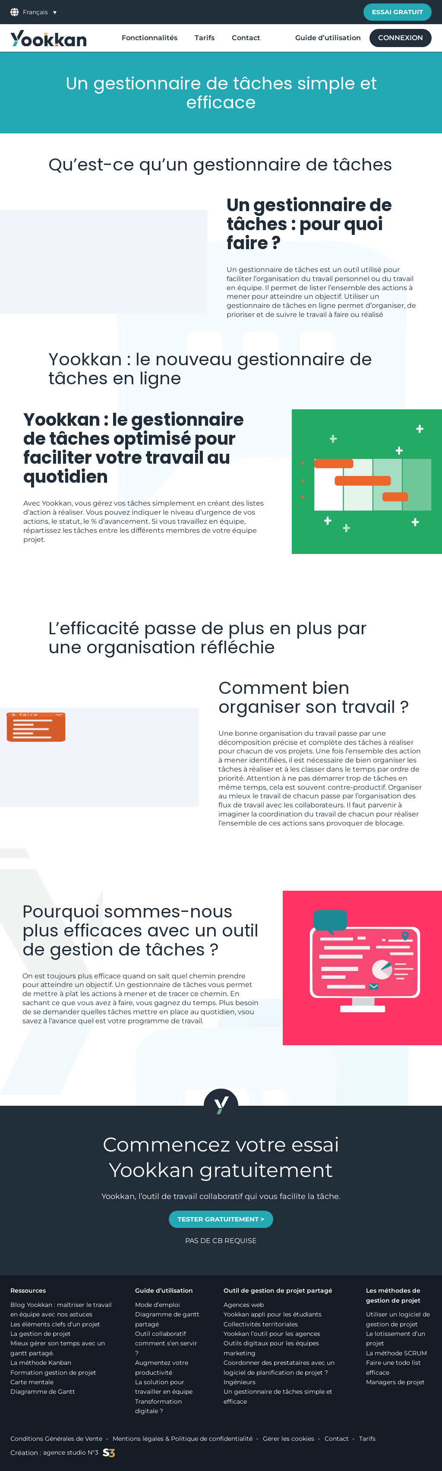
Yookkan (85, 359)
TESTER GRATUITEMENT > (220, 1219)
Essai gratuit (397, 12)
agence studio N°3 (79, 1453)
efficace (107, 976)
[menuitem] (40, 11)
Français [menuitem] (35, 12)
